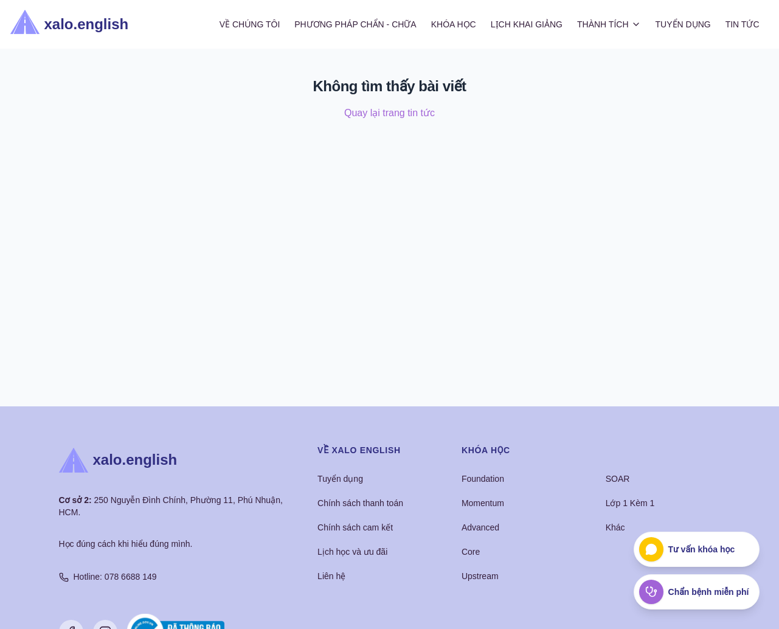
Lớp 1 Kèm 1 (630, 503)
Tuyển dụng (340, 479)
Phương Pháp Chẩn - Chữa (355, 24)
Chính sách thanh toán (360, 503)
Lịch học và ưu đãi (352, 552)
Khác (615, 527)
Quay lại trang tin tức (389, 113)
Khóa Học (453, 24)
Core (471, 552)
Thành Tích (609, 24)
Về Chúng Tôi (250, 24)
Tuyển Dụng (683, 24)
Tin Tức (742, 24)
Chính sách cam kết (355, 527)
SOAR (618, 479)
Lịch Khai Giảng (527, 24)
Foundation (483, 479)
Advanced (480, 527)
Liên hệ (331, 576)
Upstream (480, 576)
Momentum (483, 503)
